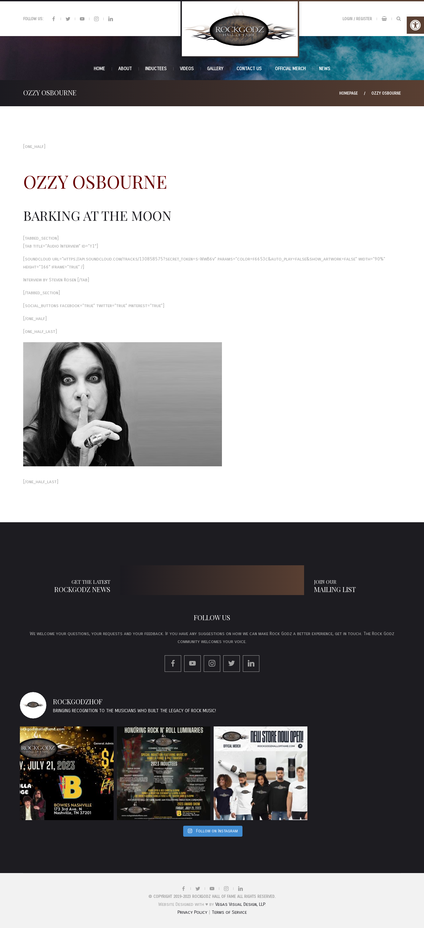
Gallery (215, 68)
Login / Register (357, 19)
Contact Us (249, 68)
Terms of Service (229, 912)
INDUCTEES (156, 68)
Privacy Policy (192, 912)
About (125, 68)
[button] (415, 25)
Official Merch (290, 68)
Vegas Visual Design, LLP (240, 904)
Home (99, 68)
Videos (187, 68)
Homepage (348, 93)
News (324, 68)
